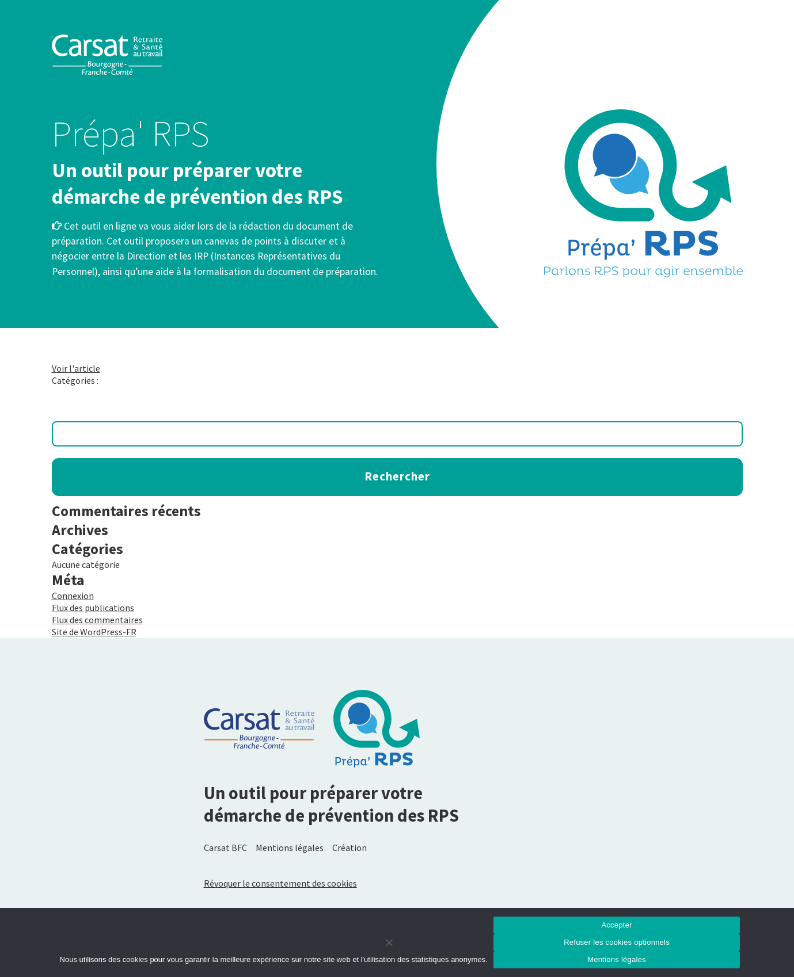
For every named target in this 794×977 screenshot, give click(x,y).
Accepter (616, 925)
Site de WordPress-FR (94, 632)
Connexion (73, 595)
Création (349, 847)
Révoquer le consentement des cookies (280, 883)
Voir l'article (76, 368)
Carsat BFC (225, 847)
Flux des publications (93, 607)
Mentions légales (290, 847)
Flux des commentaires (97, 619)
